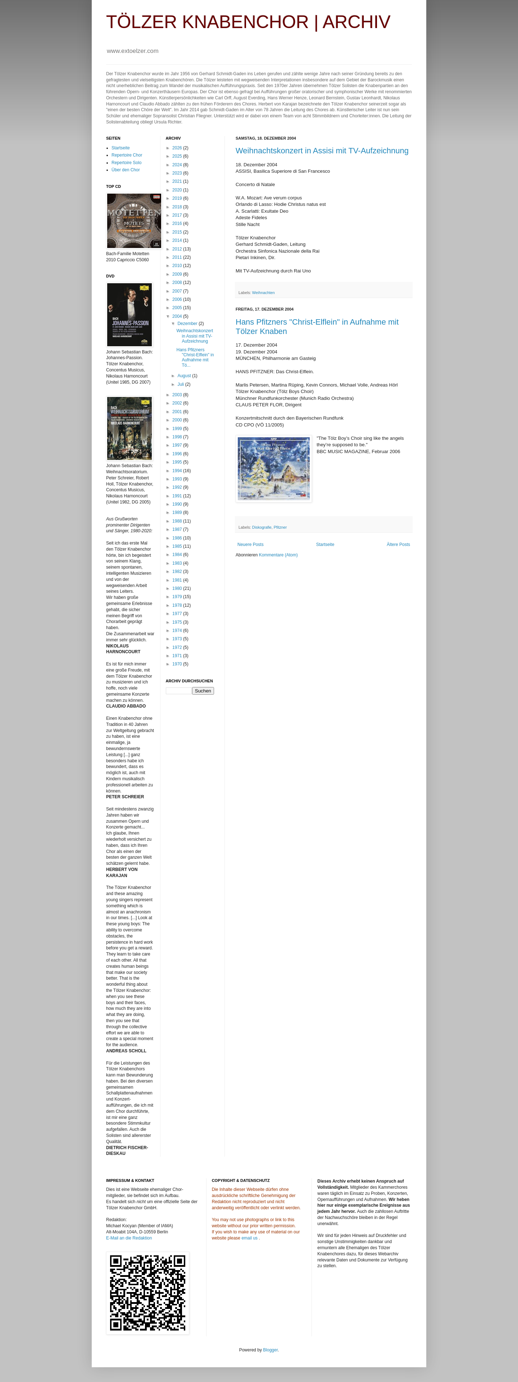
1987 (177, 529)
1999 (177, 428)
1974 (177, 630)
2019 (177, 198)
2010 (177, 265)
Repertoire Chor (127, 155)
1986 (177, 538)
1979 (177, 596)
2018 (177, 206)
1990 (177, 504)
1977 (177, 613)
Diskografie (262, 527)
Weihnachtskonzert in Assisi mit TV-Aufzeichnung (322, 150)
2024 (177, 164)
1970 (177, 664)
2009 (177, 274)
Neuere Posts (250, 544)
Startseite (325, 544)
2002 (177, 403)
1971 (177, 655)
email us (249, 1238)
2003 (177, 394)
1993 (177, 479)
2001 (177, 411)
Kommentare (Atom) (278, 554)
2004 (177, 316)
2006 (177, 299)
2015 (177, 232)
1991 (177, 495)
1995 (177, 462)
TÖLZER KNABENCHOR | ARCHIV (248, 22)
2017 (177, 215)
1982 (177, 571)
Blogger (270, 1349)
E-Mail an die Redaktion (129, 1238)
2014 (177, 240)
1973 (177, 638)
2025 (177, 156)
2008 (177, 282)
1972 (177, 647)
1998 (177, 436)
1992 (177, 487)
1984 (177, 554)
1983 (177, 563)
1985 (177, 546)
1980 (177, 588)
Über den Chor (126, 169)
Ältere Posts (398, 544)
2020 (177, 190)
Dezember (188, 323)
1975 (177, 622)
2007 (177, 291)
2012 (177, 249)
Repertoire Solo (126, 162)
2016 (177, 223)
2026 (177, 147)
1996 (177, 453)
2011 (177, 257)
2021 (177, 181)
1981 (177, 580)
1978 (177, 605)
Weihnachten (263, 292)
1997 (177, 445)
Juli (181, 384)
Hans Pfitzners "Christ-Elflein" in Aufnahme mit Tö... (195, 357)
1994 (177, 470)
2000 (177, 420)
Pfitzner (280, 527)
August (184, 375)
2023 (177, 173)
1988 (177, 521)
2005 (177, 307)
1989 (177, 512)
